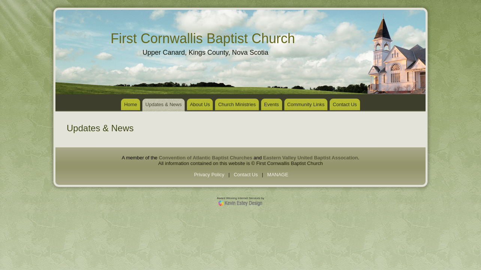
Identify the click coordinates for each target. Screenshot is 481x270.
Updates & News (163, 104)
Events (271, 104)
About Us (200, 104)
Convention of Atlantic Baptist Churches (205, 157)
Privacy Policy (209, 174)
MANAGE (277, 174)
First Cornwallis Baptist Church (203, 38)
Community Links (306, 104)
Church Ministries (236, 104)
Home (130, 104)
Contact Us (345, 104)
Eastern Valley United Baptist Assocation (310, 157)
